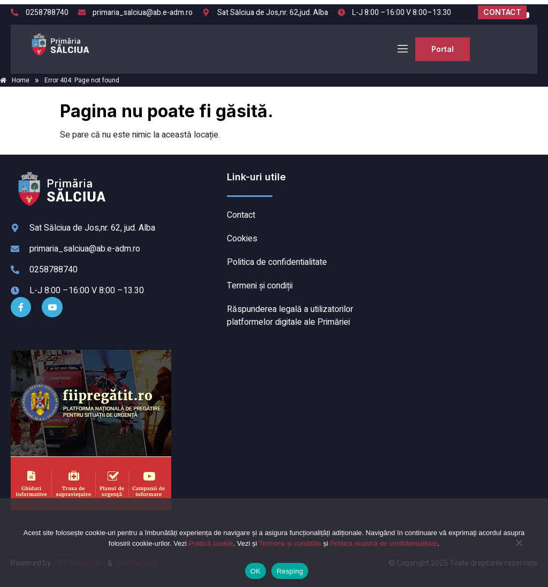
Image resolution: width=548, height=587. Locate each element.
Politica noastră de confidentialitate (384, 543)
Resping (290, 571)
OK (255, 571)
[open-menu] (402, 49)
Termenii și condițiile (290, 543)
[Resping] (518, 548)
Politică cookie (210, 543)
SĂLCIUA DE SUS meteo (459, 211)
